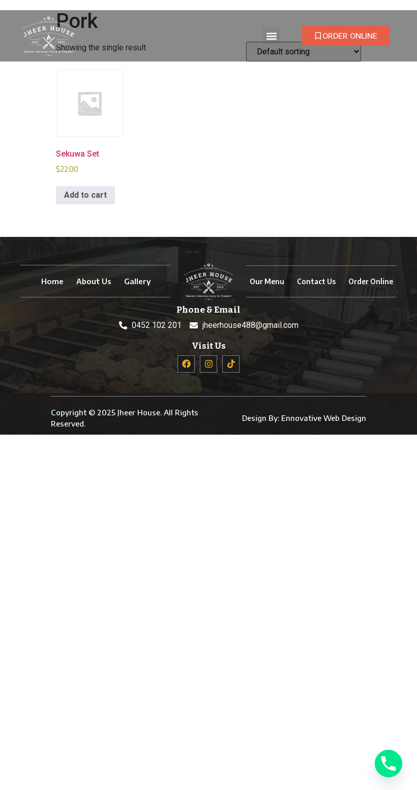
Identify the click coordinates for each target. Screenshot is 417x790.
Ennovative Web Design (323, 417)
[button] (271, 35)
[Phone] (388, 763)
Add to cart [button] (85, 195)
